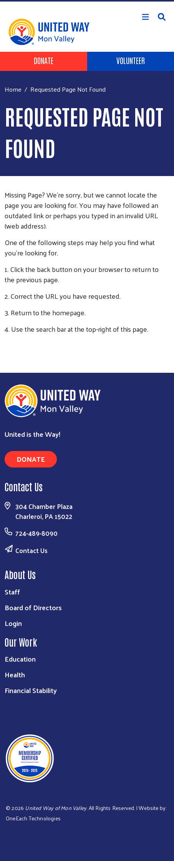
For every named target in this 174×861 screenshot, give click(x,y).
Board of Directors (33, 607)
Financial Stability (31, 690)
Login (13, 623)
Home (13, 89)
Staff (12, 592)
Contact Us (31, 550)
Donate (43, 60)
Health (15, 674)
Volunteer (130, 60)
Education (20, 659)
